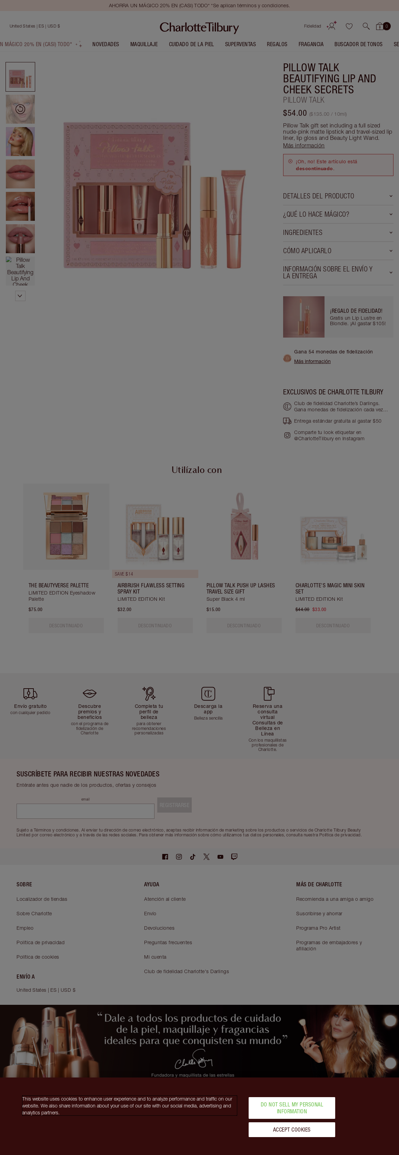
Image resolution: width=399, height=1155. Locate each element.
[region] (199, 1116)
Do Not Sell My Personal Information (292, 1107)
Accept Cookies (292, 1129)
